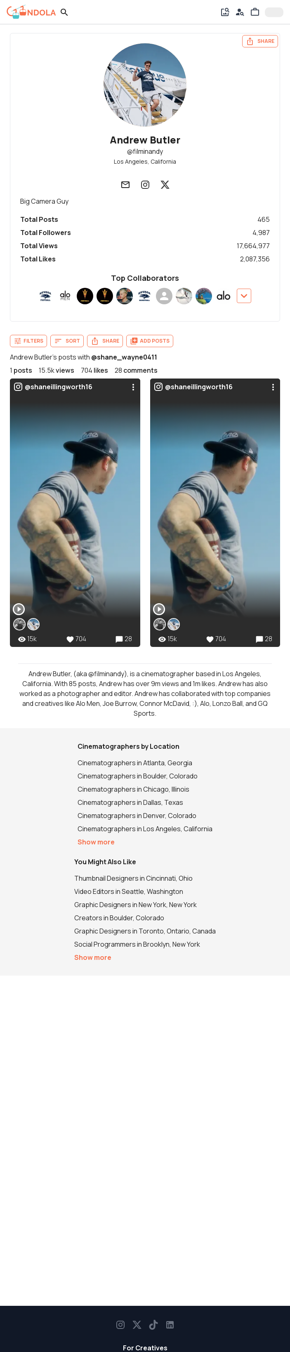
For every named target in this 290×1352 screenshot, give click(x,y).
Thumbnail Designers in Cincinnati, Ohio (133, 878)
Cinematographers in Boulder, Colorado (138, 776)
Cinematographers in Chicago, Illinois (133, 789)
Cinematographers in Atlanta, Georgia (135, 762)
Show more (96, 841)
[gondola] (31, 12)
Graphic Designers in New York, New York (135, 904)
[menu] (133, 387)
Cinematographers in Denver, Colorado (137, 815)
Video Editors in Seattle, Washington (128, 891)
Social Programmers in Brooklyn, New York (137, 944)
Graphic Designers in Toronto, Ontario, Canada (145, 931)
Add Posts (150, 341)
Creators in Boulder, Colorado (119, 917)
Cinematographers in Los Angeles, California (145, 828)
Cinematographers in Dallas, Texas (130, 802)
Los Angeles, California (145, 161)
